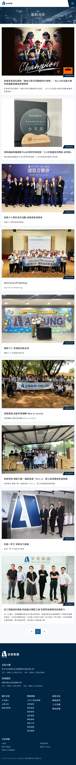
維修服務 (30, 730)
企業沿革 (5, 704)
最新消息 (56, 696)
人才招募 (56, 704)
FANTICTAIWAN (8, 750)
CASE (4, 743)
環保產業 (30, 711)
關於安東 (6, 696)
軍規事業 (30, 719)
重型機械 (30, 708)
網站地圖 (56, 708)
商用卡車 (30, 723)
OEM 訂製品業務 (33, 700)
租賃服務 (30, 727)
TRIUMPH (44, 743)
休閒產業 (30, 704)
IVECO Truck (45, 746)
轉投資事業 (6, 708)
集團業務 (31, 696)
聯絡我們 (56, 700)
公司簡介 (5, 700)
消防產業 (30, 715)
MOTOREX (6, 746)
